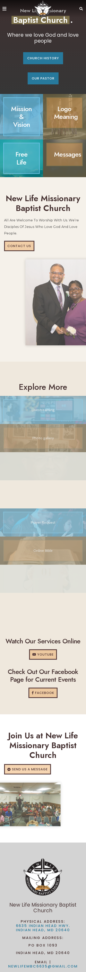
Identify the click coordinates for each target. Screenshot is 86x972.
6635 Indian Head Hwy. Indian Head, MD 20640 (43, 927)
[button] (81, 8)
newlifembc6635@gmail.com (43, 966)
